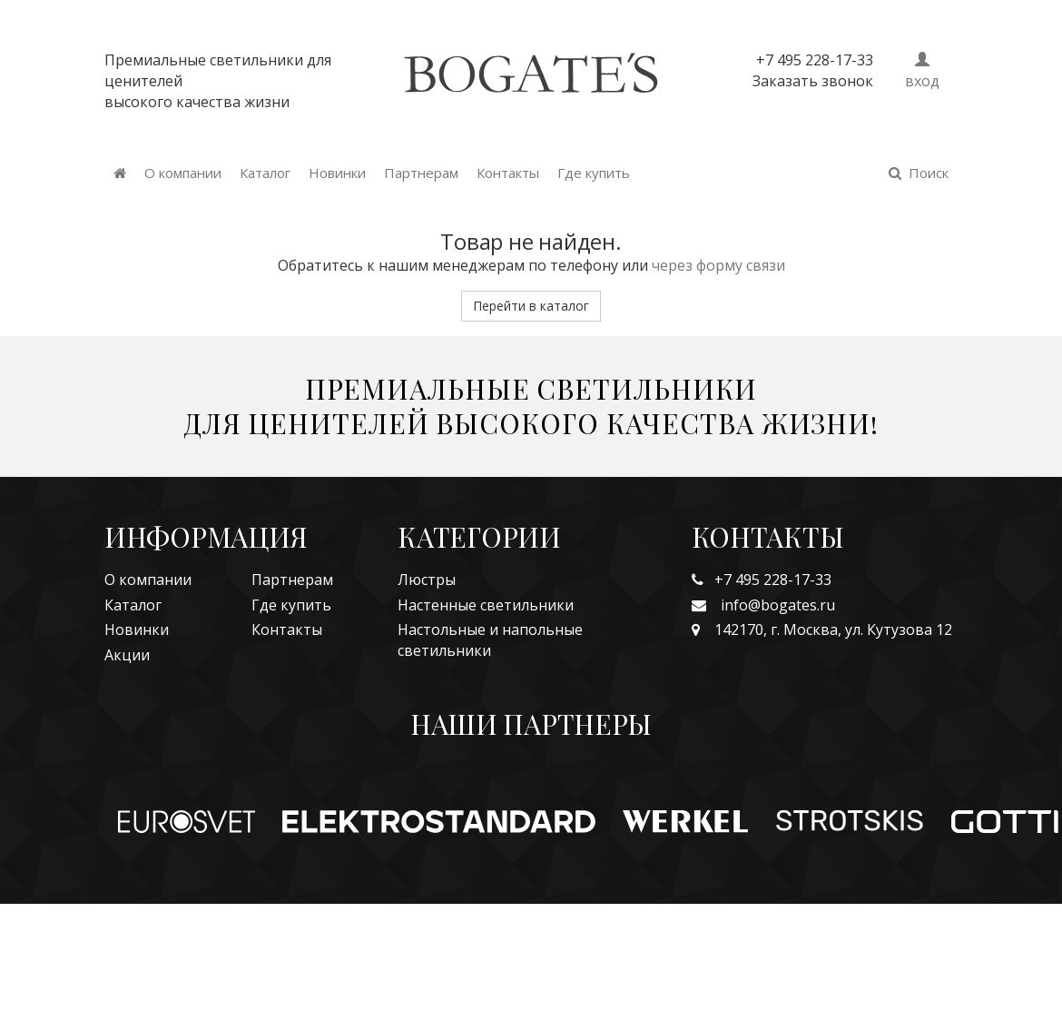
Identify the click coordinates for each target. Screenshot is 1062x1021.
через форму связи (718, 265)
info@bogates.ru (763, 605)
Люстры (427, 580)
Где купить (593, 173)
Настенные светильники (486, 605)
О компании (182, 173)
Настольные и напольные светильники (490, 640)
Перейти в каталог (531, 305)
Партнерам (421, 173)
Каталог (265, 173)
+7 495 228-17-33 (761, 580)
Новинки (337, 173)
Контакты (508, 173)
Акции (127, 655)
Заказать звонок (812, 81)
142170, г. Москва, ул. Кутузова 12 (822, 629)
